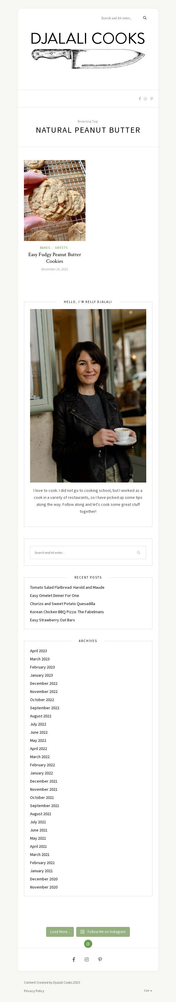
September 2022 (44, 707)
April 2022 (38, 748)
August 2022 (40, 716)
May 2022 (38, 740)
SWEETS (61, 248)
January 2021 (41, 870)
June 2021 (39, 830)
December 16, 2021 (54, 269)
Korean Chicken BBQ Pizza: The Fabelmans (67, 611)
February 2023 (42, 667)
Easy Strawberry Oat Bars (52, 620)
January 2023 (41, 675)
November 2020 (43, 887)
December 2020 (43, 879)
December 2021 (43, 781)
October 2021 (42, 797)
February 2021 (42, 862)
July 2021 (38, 821)
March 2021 (40, 854)
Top (148, 991)
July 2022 (38, 724)
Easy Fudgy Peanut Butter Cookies (54, 258)
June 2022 (39, 732)
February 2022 (42, 764)
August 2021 (40, 813)
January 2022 (41, 773)
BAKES (45, 248)
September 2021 (44, 805)
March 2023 (40, 659)
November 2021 (43, 789)
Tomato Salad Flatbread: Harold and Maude (67, 587)
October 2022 (42, 699)
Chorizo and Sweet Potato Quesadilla (62, 603)
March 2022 (40, 756)
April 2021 (38, 846)
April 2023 (38, 650)
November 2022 (43, 691)
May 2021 (38, 838)
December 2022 (43, 683)
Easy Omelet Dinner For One (54, 595)
